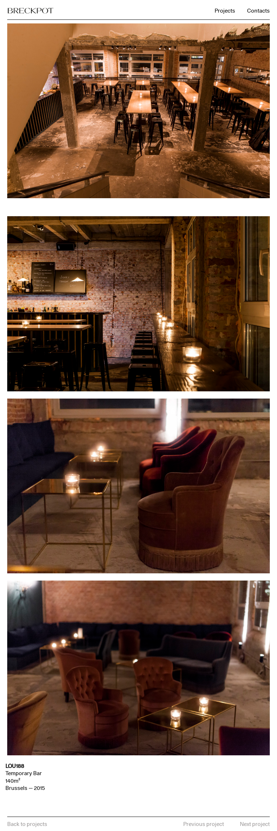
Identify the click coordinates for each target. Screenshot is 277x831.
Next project (255, 824)
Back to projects (27, 824)
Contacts (258, 10)
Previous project (203, 824)
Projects (225, 10)
